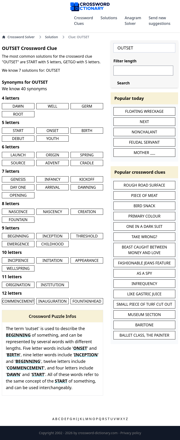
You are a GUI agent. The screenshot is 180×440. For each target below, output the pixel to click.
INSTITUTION (52, 284)
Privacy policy (130, 433)
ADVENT (52, 162)
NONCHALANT (144, 132)
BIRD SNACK (144, 205)
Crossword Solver (18, 37)
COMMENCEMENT (18, 301)
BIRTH (86, 130)
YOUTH (52, 138)
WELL (52, 106)
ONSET (52, 130)
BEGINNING (18, 236)
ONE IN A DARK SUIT (144, 226)
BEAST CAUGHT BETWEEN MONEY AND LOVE (144, 249)
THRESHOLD (87, 236)
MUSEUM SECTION (144, 314)
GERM (87, 106)
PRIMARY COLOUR (144, 216)
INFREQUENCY (144, 283)
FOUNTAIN (18, 219)
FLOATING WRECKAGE (144, 111)
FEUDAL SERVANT (144, 142)
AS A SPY (144, 273)
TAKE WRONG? (144, 236)
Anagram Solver (133, 20)
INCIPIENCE (18, 260)
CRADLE (87, 162)
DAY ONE (18, 187)
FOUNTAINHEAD (86, 301)
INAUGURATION (52, 301)
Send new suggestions (159, 20)
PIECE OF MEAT (144, 195)
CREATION (87, 211)
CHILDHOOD (52, 244)
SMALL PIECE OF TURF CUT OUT (144, 304)
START (18, 130)
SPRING (87, 155)
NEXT (144, 121)
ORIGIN (52, 155)
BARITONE (144, 324)
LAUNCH (18, 155)
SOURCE (18, 162)
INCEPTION (52, 236)
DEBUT (18, 138)
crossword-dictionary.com (98, 433)
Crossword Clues (83, 20)
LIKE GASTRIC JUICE (144, 294)
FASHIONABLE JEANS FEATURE (144, 263)
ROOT (18, 114)
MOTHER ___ (144, 152)
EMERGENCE (18, 244)
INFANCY (52, 179)
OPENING (18, 195)
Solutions (109, 17)
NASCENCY (52, 211)
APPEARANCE (87, 260)
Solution (51, 37)
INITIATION (52, 260)
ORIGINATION (18, 284)
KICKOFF (86, 179)
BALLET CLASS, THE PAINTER (144, 335)
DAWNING (87, 187)
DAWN (18, 106)
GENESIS (18, 179)
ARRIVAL (52, 187)
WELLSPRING (18, 268)
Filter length (124, 61)
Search (123, 83)
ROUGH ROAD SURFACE (144, 185)
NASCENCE (18, 211)
